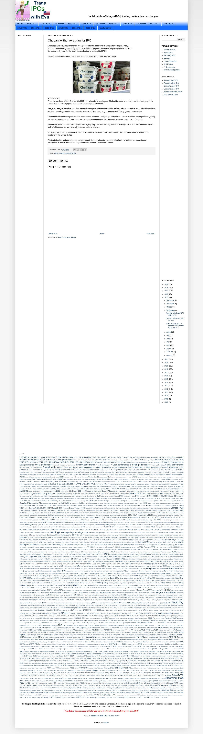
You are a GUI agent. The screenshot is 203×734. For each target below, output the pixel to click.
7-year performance (119, 467)
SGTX (140, 649)
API (124, 481)
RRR (177, 642)
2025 (167, 288)
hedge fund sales (148, 559)
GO (97, 554)
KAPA (154, 573)
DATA (66, 522)
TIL (106, 670)
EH (30, 535)
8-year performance (153, 467)
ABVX (92, 470)
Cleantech (148, 510)
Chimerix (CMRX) (126, 508)
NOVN (77, 610)
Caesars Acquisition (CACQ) (116, 501)
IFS (167, 564)
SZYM (60, 665)
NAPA (165, 603)
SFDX (73, 649)
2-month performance (29, 460)
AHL (76, 474)
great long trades (30, 557)
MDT (76, 592)
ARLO (68, 486)
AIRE (120, 474)
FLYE (116, 545)
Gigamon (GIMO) (135, 552)
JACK (95, 571)
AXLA (123, 489)
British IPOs (74, 498)
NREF (107, 610)
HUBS (80, 564)
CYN (167, 520)
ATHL (174, 486)
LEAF (106, 580)
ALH (65, 477)
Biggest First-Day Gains (79, 493)
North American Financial (175, 607)
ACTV (142, 470)
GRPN (114, 557)
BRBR (31, 498)
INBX (103, 566)
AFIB (160, 472)
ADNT (53, 472)
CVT (124, 520)
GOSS (146, 554)
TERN (159, 668)
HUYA (98, 564)
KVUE (93, 578)
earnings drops (68, 532)
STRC (135, 661)
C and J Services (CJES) (81, 501)
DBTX (115, 522)
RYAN (140, 644)
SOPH (144, 656)
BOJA (158, 496)
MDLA (68, 592)
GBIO (147, 549)
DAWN (105, 522)
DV (155, 529)
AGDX (178, 472)
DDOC (143, 522)
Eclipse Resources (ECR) (128, 532)
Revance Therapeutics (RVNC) (110, 639)
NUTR (168, 610)
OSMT (88, 618)
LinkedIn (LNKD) (101, 583)
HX (107, 564)
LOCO (30, 585)
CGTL (162, 505)
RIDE (64, 642)
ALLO (105, 477)
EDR (159, 532)
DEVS (127, 524)
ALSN (139, 477)
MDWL (86, 592)
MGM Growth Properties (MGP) (65, 595)
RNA (112, 642)
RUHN (84, 644)
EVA (27, 540)
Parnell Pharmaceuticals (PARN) (43, 620)
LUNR (32, 588)
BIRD (157, 493)
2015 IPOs (22, 28)
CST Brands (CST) (166, 517)
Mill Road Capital (96, 597)
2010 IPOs (90, 28)
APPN (71, 484)
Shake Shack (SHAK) (150, 649)
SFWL (88, 649)
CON (35, 515)
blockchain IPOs (91, 496)
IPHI (132, 568)
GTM (169, 556)
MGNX (77, 595)
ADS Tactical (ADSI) (71, 472)
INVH (99, 568)
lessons (148, 580)
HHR (34, 561)
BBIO (34, 491)
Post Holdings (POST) (66, 627)
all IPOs (77, 477)
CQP (37, 517)
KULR (85, 578)
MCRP (52, 592)
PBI (123, 620)
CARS (81, 503)
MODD (77, 600)
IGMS (171, 564)
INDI (136, 566)
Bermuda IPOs (131, 491)
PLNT (153, 625)
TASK (177, 665)
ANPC (65, 481)
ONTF (148, 616)
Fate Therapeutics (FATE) (30, 542)
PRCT (126, 627)
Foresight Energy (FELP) (171, 545)
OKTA (26, 616)
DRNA (65, 529)
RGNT (21, 642)
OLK (43, 616)
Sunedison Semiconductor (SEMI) (52, 663)
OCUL (126, 613)
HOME (99, 561)
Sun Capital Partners (35, 663)
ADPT (58, 472)
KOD (172, 576)
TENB (152, 668)
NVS (31, 613)
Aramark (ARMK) (115, 484)
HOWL (34, 564)
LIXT (149, 583)
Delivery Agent (36, 524)
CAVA (141, 503)
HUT (94, 564)
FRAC (104, 547)
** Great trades (169, 67)
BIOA (107, 493)
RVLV (110, 644)
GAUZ (143, 549)
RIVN (79, 642)
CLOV (22, 513)
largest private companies (163, 578)
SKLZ (174, 651)
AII (107, 474)
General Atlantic (29, 552)
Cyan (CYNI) (139, 520)
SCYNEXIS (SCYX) (124, 646)
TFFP (44, 670)
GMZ (85, 554)
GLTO (58, 554)
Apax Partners (106, 481)
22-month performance (154, 462)
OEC (134, 613)
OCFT (101, 613)
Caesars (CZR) (103, 501)
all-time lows (84, 477)
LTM (144, 585)
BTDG (144, 498)
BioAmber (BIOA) (114, 493)
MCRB (47, 592)
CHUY (53, 510)
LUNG (28, 588)
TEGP (126, 668)
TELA (131, 668)
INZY (107, 568)
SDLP (148, 646)
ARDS (26, 486)
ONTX (152, 616)
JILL (34, 573)
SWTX (173, 663)
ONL (135, 616)
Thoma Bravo (71, 670)
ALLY (109, 477)
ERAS (116, 537)
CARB (67, 503)
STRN (148, 661)
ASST (152, 486)
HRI (45, 564)
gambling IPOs (124, 549)
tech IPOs (119, 668)
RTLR (37, 644)
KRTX (52, 578)
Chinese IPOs (177, 508)
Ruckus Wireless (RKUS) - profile (72, 644)
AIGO (98, 474)
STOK (127, 661)
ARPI (82, 486)
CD (25, 505)
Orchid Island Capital (51, 618)
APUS (88, 484)
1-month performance (29, 457)
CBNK (153, 503)
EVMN (77, 540)
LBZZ (59, 580)
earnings (167, 58)
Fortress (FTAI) (24, 547)
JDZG (149, 571)
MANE (118, 588)
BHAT (21, 493)
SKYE (30, 654)
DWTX (158, 529)
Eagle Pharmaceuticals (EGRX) (39, 532)
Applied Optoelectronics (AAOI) (58, 484)
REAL (40, 637)
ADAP (177, 470)
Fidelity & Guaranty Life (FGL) (118, 542)
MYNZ (111, 603)
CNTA (104, 513)
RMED (108, 642)
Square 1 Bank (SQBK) (27, 661)
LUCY (171, 585)
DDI (136, 522)
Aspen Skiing (126, 486)
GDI (165, 549)
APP (167, 481)
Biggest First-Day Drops (65, 493)
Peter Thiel (81, 623)
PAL (155, 618)
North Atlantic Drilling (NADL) (28, 610)
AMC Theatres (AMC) (39, 479)
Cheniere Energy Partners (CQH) (73, 508)
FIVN (66, 545)
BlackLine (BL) (38, 496)
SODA (72, 656)
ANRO (70, 481)
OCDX (97, 613)
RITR (75, 642)
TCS (57, 668)
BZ (64, 501)
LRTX (126, 585)
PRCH (121, 627)
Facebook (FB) (169, 540)
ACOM (130, 470)
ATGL (166, 486)
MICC (109, 595)
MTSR (79, 603)
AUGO (34, 489)
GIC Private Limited (123, 552)
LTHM (140, 585)
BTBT (140, 498)
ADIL (39, 472)
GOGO (106, 554)
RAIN (67, 634)
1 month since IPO (171, 80)
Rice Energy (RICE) (46, 642)
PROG (34, 630)
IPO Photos (168, 64)
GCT (157, 549)
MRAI (168, 600)
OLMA (50, 616)
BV (25, 501)
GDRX (169, 549)
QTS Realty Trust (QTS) (131, 632)
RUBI (44, 644)
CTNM (26, 520)
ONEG (121, 616)
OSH (83, 618)
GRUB (129, 557)
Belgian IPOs (106, 491)
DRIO (44, 529)
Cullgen (47, 520)
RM (101, 642)
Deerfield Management (170, 522)
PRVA (67, 630)
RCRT (163, 634)
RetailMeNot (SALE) (84, 639)
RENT (176, 637)
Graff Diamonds (163, 554)
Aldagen (31, 477)
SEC (170, 646)
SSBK (60, 661)
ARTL (95, 486)
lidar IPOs (63, 583)
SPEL (74, 658)
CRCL (49, 517)
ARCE (156, 484)
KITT (89, 576)
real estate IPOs (47, 637)
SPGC (82, 658)
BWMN (35, 501)
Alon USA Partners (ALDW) (124, 477)
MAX (161, 590)
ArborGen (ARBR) (130, 484)
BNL (133, 496)
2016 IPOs (168, 23)
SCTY (110, 646)
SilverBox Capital (139, 651)
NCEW (58, 605)
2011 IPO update (129, 460)
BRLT (99, 498)
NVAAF (173, 610)
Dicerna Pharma (171, 524)
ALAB (156, 474)
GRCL (181, 554)
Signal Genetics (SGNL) (72, 651)
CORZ (120, 515)
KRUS (56, 578)
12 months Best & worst (173, 92)
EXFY (136, 540)
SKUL (178, 651)
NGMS (53, 607)
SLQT (59, 654)
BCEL (58, 491)
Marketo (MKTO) (46, 590)
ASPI (136, 486)
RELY (157, 637)
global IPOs (179, 552)
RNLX (128, 642)
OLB (29, 616)
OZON (150, 618)
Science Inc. (85, 646)
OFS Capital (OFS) (147, 613)
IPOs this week (169, 50)
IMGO (62, 566)
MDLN (73, 592)
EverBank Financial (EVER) (54, 540)
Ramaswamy (96, 634)
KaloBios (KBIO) (136, 573)
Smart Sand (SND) (98, 654)
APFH (116, 481)
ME (94, 592)
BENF (125, 491)
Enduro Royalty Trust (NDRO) (163, 535)
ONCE (94, 616)
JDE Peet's (144, 571)
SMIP (128, 654)
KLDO (109, 576)
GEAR (21, 552)
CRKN (76, 517)
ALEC (57, 477)
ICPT (138, 564)
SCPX (102, 646)
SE (155, 646)
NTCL (133, 610)
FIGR (132, 542)
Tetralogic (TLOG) (32, 670)
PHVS (34, 625)
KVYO (97, 578)
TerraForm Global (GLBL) (173, 668)
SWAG (125, 663)
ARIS (50, 486)
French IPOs (135, 547)
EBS (115, 532)
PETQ (87, 623)
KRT (48, 578)
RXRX (129, 644)
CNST (100, 513)
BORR (167, 496)
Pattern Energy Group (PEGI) (98, 620)
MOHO (100, 600)
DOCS (135, 527)
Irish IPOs (45, 571)
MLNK (163, 597)
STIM (100, 661)
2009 (167, 399)
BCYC (71, 491)
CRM (80, 517)
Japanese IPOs (121, 571)
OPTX (38, 618)
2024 (167, 291)
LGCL (181, 580)
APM (138, 481)
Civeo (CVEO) (77, 510)
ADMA (44, 472)
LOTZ (81, 585)
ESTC (146, 537)
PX (32, 632)
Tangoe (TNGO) (135, 665)
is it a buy (53, 571)
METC (37, 595)
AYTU (140, 489)
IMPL (70, 566)
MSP (44, 603)
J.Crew (88, 571)
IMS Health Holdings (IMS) (89, 566)
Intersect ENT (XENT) (81, 568)
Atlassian (22, 489)
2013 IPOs (49, 28)
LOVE (86, 585)
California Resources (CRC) (149, 501)
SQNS (177, 658)
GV (36, 559)
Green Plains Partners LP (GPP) (64, 556)
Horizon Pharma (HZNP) (175, 561)
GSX (152, 556)
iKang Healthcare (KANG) (38, 566)
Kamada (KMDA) (146, 573)
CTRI (34, 520)
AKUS (152, 474)
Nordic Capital (163, 607)
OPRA (26, 618)
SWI (148, 663)
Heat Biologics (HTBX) (132, 559)
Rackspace (62, 634)
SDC (131, 646)
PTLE (139, 630)
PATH (87, 620)
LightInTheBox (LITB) (76, 583)
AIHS (104, 474)
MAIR (98, 588)
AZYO (155, 489)
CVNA (102, 520)
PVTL (176, 630)
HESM (177, 559)
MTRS (71, 603)
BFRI (173, 491)
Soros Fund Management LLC (156, 656)
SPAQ (48, 658)
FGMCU (72, 542)
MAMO (102, 588)
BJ (171, 493)
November (170, 304)
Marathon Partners (147, 588)
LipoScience (116, 583)
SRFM (47, 661)
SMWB (149, 654)
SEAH (158, 646)
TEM (148, 668)
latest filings (179, 578)
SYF (35, 665)
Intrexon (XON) (93, 568)
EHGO (33, 535)
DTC (89, 529)
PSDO (89, 630)
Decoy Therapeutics (157, 522)
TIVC (113, 670)
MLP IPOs (169, 597)
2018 (167, 369)
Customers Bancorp (75, 520)
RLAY (91, 642)
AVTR (119, 489)
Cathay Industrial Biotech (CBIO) (129, 503)
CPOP (21, 517)
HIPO (72, 561)
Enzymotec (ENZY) (86, 537)
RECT (83, 637)
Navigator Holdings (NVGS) (38, 605)
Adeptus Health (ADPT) (27, 472)
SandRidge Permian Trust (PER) (36, 646)
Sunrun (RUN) (81, 663)
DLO (87, 527)
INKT (154, 566)
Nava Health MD (25, 605)
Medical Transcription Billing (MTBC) (127, 592)
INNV (172, 566)
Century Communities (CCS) (73, 505)
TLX (139, 670)
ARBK (122, 484)
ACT (134, 470)
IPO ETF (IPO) (141, 568)
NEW (135, 605)
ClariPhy (88, 510)
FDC (52, 542)
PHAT (164, 623)
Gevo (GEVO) (93, 552)
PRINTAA (161, 628)
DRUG (70, 529)
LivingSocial (140, 583)
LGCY (21, 583)
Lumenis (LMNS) (178, 585)
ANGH (35, 481)
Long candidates (170, 61)
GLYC (66, 554)
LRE (123, 585)
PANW (175, 618)
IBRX (127, 564)
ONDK (116, 616)
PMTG (22, 627)
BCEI (54, 491)
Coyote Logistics (174, 515)
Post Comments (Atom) (67, 237)
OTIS (102, 618)
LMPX (168, 583)
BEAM (91, 491)
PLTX (173, 625)
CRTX (100, 517)
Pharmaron (154, 623)
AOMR (99, 481)
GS (133, 556)
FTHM (70, 549)
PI (37, 625)
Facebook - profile (157, 540)
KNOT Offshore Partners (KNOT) (161, 576)
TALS (99, 665)
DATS (88, 522)
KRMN (33, 578)
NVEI (21, 613)
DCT (130, 522)
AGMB (43, 474)
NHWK (63, 607)
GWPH (43, 559)
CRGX (72, 517)
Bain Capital (166, 489)
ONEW (130, 616)
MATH (134, 590)
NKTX (115, 607)
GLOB (174, 552)
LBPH (47, 580)
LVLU (52, 588)
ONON (143, 616)
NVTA (39, 613)
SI (56, 651)
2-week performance (47, 460)
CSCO (144, 517)
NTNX (145, 610)
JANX (114, 571)
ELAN (49, 535)
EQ (105, 537)
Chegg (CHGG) (56, 508)
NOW (80, 610)
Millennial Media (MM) (109, 597)
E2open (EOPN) (24, 532)
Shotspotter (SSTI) (49, 651)
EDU (167, 532)
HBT (71, 559)
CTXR (38, 520)
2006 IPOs (77, 460)
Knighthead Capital (144, 576)
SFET (77, 649)
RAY (126, 634)
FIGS (136, 542)
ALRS (135, 477)
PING (43, 625)
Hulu (91, 564)
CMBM (58, 513)
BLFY (74, 496)
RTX (40, 644)
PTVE (152, 630)
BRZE (124, 498)
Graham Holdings (173, 554)
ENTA (47, 537)
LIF (68, 583)
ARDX (34, 486)
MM (179, 597)
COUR (155, 515)
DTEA (93, 529)
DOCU (139, 527)
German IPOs (79, 552)
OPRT (31, 618)
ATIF (182, 486)
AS (110, 486)
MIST (129, 597)
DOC (126, 527)
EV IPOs (23, 540)
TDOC (72, 668)
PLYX (177, 625)
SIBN (59, 651)
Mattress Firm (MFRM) (144, 590)
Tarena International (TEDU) (166, 665)
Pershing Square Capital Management (66, 623)
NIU (90, 607)
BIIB (97, 493)
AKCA (143, 474)
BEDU (95, 491)
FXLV (103, 549)
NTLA (140, 610)
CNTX (117, 513)
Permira (52, 623)
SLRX (63, 654)
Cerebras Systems (87, 505)
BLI (77, 496)
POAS (34, 627)
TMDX (151, 670)
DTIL (97, 529)
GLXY (62, 554)
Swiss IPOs (162, 663)
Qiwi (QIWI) (95, 632)
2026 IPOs (32, 23)
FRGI (160, 547)
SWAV (130, 663)
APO (141, 481)
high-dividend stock (45, 561)
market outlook (35, 590)
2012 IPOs (63, 28)
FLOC (92, 545)
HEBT (141, 559)
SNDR (21, 656)
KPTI (24, 578)
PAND (162, 618)
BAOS (181, 489)
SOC (55, 656)
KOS (21, 578)
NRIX (111, 610)
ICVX (142, 564)
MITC (133, 597)
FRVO (21, 549)
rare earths (116, 634)
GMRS (75, 554)
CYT (176, 520)
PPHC (110, 627)
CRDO (63, 517)
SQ (169, 658)
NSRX (125, 610)
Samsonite (23, 646)
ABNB (56, 470)
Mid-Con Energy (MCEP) (134, 595)
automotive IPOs (66, 489)
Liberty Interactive (53, 583)
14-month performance (158, 457)
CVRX (121, 520)
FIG (129, 542)
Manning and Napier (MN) (128, 588)
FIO (172, 542)
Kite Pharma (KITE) (80, 576)
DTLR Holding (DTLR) (105, 529)
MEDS (141, 592)
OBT (93, 613)
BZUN (71, 501)
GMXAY (80, 554)
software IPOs (83, 656)
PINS (60, 625)
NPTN (89, 610)
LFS (170, 580)
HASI (63, 559)
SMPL (137, 654)
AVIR (107, 489)
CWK (129, 520)
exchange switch (116, 540)
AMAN (173, 477)
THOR (78, 670)
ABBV (35, 470)
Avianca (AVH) (100, 489)
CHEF (49, 508)
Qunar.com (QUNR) (43, 634)
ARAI (107, 484)
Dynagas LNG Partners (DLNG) (173, 529)
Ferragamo (58, 542)
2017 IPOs (154, 23)
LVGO (48, 588)
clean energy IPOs (127, 510)
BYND (54, 501)
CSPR (157, 517)
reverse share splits (137, 639)
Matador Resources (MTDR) (109, 590)
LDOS (89, 580)
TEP (155, 668)
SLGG (55, 654)
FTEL (66, 549)
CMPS (67, 513)
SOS (167, 656)
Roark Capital (135, 642)
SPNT (102, 658)
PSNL (97, 630)
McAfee (181, 590)
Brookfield (104, 498)
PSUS (118, 630)
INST (65, 568)
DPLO (22, 529)
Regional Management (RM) (127, 637)
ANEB (26, 481)
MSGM (40, 603)
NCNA (69, 605)
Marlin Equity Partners (70, 590)
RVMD (115, 644)
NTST (149, 610)
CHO (56, 153)
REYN (171, 639)
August (169, 332)
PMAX (181, 625)
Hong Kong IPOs (151, 561)
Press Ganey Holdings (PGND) (147, 627)
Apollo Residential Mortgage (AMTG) (155, 481)
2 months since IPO (171, 83)
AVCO (81, 489)
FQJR (100, 547)
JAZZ (132, 571)
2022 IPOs (86, 23)
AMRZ (146, 479)
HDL (107, 559)
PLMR (149, 625)
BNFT (130, 496)
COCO (145, 513)
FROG (172, 547)
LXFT (73, 588)
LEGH (110, 580)
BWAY (31, 501)
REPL (36, 639)
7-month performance (103, 467)
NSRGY (120, 610)
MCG (38, 592)
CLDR (119, 510)
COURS (160, 515)
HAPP (55, 559)
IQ (23, 571)
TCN (45, 668)
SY (20, 665)
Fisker (47, 545)
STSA (157, 661)
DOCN (130, 527)
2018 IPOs (141, 23)
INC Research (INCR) (118, 566)
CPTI (33, 517)
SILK (97, 651)
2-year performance (65, 460)
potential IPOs (96, 627)
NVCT (181, 610)
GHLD (113, 552)
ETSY (168, 537)
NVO (27, 613)
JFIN (156, 571)
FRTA (181, 547)
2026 (167, 284)
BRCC (40, 498)
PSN (93, 630)
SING (146, 651)
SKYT (34, 654)
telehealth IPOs (137, 668)
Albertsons (174, 474)
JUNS (110, 573)
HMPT (86, 561)
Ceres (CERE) (98, 505)
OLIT (40, 616)
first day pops (31, 545)
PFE (117, 623)
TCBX (37, 668)
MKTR (159, 597)
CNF (84, 513)
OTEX (96, 618)
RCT (181, 634)
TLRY (128, 670)
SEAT (167, 646)
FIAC (87, 542)
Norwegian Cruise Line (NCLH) (48, 610)
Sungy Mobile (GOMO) (69, 663)
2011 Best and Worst (117, 460)
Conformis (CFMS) (60, 515)
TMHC (159, 670)
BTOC (148, 498)
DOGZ (143, 527)
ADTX (83, 472)
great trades (42, 556)
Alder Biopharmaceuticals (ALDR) (44, 477)
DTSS (115, 529)
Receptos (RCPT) (72, 637)
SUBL (169, 661)
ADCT (181, 470)
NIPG (87, 607)
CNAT (76, 513)
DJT (79, 527)
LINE (86, 583)
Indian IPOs (141, 566)
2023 (167, 294)
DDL (139, 522)
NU (152, 610)
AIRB (116, 474)
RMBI (104, 642)
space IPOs (31, 658)
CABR (95, 501)
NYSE (64, 612)
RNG (120, 642)
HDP (110, 559)
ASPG (132, 486)
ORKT (68, 618)
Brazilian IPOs (24, 498)
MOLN (105, 600)
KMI (128, 576)
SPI (85, 658)
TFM (51, 670)
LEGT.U (119, 580)
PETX (110, 623)
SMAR (68, 654)
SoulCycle (172, 656)
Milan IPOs (87, 597)
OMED (70, 616)
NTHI (136, 610)
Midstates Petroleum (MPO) (72, 597)
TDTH (76, 668)
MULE (94, 603)
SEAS (163, 646)
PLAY (122, 625)
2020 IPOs (114, 23)
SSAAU (56, 661)
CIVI (83, 510)
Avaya (77, 489)
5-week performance (158, 465)
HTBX (68, 564)
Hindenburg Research (63, 561)
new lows (140, 605)
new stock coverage (174, 605)
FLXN (109, 545)
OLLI (46, 616)
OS (75, 618)
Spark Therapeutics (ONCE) (59, 658)
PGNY (138, 623)
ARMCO (73, 486)
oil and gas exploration (164, 613)
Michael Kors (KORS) (119, 595)
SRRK (52, 661)
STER (92, 661)
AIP (113, 474)
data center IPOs (73, 522)
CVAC (83, 520)
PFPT (134, 623)
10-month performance (82, 457)
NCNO (73, 605)
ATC (162, 486)
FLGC (74, 545)
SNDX (26, 656)
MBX (176, 590)
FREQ (141, 547)
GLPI (50, 554)
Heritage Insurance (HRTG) (166, 559)
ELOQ (94, 535)
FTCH (49, 549)
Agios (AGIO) (37, 474)
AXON (127, 489)
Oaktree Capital (75, 613)
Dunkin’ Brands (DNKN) (125, 529)
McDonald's (28, 592)
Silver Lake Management (106, 651)
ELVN (98, 535)
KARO (158, 573)
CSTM (178, 517)
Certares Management (114, 505)
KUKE (81, 578)
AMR (138, 479)
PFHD (130, 623)
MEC (97, 592)
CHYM (63, 510)
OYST (146, 618)
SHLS (181, 649)
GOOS (142, 554)
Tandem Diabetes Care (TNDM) (120, 665)
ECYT (148, 532)
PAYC (116, 620)
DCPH (127, 522)
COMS (32, 515)
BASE (22, 491)
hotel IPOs (23, 564)
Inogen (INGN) (179, 566)
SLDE (51, 654)
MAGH (94, 588)
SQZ (35, 661)
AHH (70, 474)
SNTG (44, 656)
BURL (181, 498)
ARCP (21, 486)
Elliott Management (86, 535)
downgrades (159, 527)
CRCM (54, 517)
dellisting (58, 524)
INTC (73, 568)
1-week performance (47, 457)
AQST (97, 484)
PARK (31, 620)
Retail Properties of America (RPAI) (66, 639)
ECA (118, 532)
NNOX (139, 607)
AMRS (142, 479)
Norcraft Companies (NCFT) (150, 607)
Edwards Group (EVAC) (176, 532)
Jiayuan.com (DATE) (26, 573)
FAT (21, 542)
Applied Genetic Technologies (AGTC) (35, 484)
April (168, 345)
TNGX (164, 670)
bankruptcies (175, 489)
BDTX (84, 491)
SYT (56, 665)
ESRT (142, 537)
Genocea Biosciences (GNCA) (61, 552)
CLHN (173, 510)
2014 (167, 382)
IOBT (110, 568)
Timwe (110, 670)
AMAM (169, 477)
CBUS (181, 503)
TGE (55, 670)
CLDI (110, 510)
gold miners (112, 554)
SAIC (178, 644)
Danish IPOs (45, 522)
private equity (178, 627)
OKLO (21, 616)
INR (25, 568)
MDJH (64, 592)
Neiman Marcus (85, 605)
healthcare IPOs (119, 559)
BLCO (66, 496)
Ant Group (75, 481)
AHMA (84, 474)
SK (167, 651)
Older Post (150, 234)
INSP (61, 568)
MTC (50, 603)
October (169, 307)
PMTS (26, 627)
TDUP (81, 668)
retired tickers (96, 639)
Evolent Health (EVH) (92, 540)
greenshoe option (80, 556)
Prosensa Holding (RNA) (48, 630)
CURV (66, 520)
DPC (182, 527)
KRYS (61, 578)
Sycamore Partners (28, 665)
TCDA (41, 668)
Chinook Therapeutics (26, 510)
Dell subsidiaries (51, 524)
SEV (66, 649)
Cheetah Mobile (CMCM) (37, 508)
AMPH (111, 479)
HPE (37, 564)
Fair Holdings (179, 540)
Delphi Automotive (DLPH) (70, 524)
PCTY (143, 620)
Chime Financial (116, 508)
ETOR (163, 537)
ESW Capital (153, 537)
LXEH (65, 588)
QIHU (86, 632)
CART (85, 503)
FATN (40, 542)
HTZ (76, 564)
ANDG (176, 479)
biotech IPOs (135, 493)
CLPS (41, 513)
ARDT (30, 486)
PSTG (106, 630)
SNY (47, 656)
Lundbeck (23, 588)
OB (81, 613)
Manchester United (110, 588)
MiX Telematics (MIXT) (150, 597)
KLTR (117, 576)
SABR (167, 644)
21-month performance (140, 462)
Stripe (144, 661)
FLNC (88, 545)
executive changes (128, 540)
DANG (39, 522)
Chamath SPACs (170, 505)
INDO (147, 566)
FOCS (141, 545)
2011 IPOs (77, 28)
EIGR (37, 535)
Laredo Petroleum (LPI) (147, 578)
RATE (123, 634)
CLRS (45, 513)
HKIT (78, 561)
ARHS (47, 486)
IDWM (160, 564)
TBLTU (22, 668)
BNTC (145, 496)
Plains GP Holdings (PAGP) (97, 625)
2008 (167, 402)
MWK (107, 603)
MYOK (116, 603)
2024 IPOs (59, 23)
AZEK (144, 489)
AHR (87, 474)
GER (72, 552)
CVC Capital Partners (92, 520)
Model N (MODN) (85, 600)
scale (79, 646)
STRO (153, 661)
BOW (171, 496)
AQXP (101, 484)
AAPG (30, 470)
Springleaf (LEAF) (132, 658)
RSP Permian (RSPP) (27, 644)
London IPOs (41, 585)
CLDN (114, 510)
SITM (164, 651)
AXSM (132, 489)
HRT (52, 564)
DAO (57, 522)
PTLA (135, 630)
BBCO (30, 491)
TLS (132, 670)
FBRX (49, 542)
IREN (40, 571)
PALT (158, 618)
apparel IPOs (174, 481)
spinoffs (89, 658)
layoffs (37, 580)
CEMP (54, 505)
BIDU (28, 493)
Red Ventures (102, 637)
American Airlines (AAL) (70, 479)
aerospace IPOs (143, 472)
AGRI (47, 474)
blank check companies (52, 496)
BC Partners (44, 491)
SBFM (60, 646)
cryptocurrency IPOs (124, 517)
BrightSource (66, 498)
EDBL (152, 532)
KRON (38, 578)
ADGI (36, 472)
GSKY (145, 556)
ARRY (91, 486)
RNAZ (116, 642)
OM (62, 616)
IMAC (58, 566)
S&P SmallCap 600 (158, 644)
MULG (99, 603)
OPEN (156, 616)
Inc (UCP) (108, 566)
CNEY (80, 513)
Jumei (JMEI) (94, 573)
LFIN (167, 580)
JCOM (136, 571)
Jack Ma (99, 571)
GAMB (117, 549)
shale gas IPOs (163, 649)
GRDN (22, 556)
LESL (143, 580)
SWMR (168, 663)
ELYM (102, 535)
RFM (175, 639)
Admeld (48, 472)
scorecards (92, 646)
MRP (21, 603)
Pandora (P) (169, 618)
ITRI (78, 571)
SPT (166, 658)
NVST (35, 613)
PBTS (135, 620)
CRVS (105, 517)
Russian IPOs (104, 644)
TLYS (142, 670)
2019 (167, 366)
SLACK (42, 654)
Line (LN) (91, 583)
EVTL (104, 540)
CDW (49, 505)
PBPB (131, 620)
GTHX (161, 556)
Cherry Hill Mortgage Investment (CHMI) (98, 508)
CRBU (45, 517)
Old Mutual (35, 616)
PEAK (162, 620)
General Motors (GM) (40, 552)
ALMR (113, 477)
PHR (30, 625)
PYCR (44, 632)
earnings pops (81, 532)
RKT (87, 642)
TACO (64, 665)
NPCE (85, 610)
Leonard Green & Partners (133, 580)
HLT (81, 561)
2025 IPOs (45, 23)
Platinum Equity (115, 625)
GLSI (54, 554)
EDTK (163, 532)
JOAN (67, 573)
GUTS (33, 559)
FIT (50, 545)
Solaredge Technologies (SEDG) (111, 656)
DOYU (178, 527)
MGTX (87, 595)
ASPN (140, 486)
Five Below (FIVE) (58, 545)
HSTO (64, 564)
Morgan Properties (141, 600)
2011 (167, 392)
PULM (161, 630)
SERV (41, 649)
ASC (117, 486)
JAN (111, 571)
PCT (139, 620)
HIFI (37, 561)
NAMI (141, 603)
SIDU (63, 651)
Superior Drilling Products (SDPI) (96, 663)
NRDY (103, 610)
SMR (140, 654)
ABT (64, 470)
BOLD (163, 496)
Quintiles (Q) (32, 634)
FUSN (83, 549)
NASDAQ (177, 602)
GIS (146, 552)
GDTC (177, 549)
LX (62, 588)
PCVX (147, 620)
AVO (114, 489)
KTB (77, 578)
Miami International (98, 595)
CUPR (52, 520)
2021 (167, 359)
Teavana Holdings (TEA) (106, 668)
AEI (96, 472)
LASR (173, 578)
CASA (89, 503)
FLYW (120, 545)
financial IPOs (143, 542)
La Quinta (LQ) (113, 578)
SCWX (115, 646)
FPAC (84, 547)
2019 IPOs (127, 23)
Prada (114, 627)
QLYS (110, 632)
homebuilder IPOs (121, 561)
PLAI (86, 625)
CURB (57, 520)
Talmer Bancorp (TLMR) (89, 665)
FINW (168, 542)
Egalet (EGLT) (24, 535)
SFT (84, 649)
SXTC (178, 663)
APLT (134, 481)
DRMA (56, 529)
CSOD (153, 517)
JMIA (57, 573)
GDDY (162, 549)
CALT (178, 501)
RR (171, 642)
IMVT (99, 566)
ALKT (72, 477)
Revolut (150, 639)
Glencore (163, 552)
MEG (145, 592)
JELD (153, 571)
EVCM (35, 540)
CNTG (113, 513)
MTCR (55, 603)
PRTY (63, 630)
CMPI (63, 513)
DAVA (92, 522)
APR (75, 484)
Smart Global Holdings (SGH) (81, 654)
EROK (133, 537)
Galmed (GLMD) (110, 549)
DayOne (110, 522)
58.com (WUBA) (36, 467)
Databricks (82, 522)
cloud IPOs (179, 510)
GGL (106, 552)
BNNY (137, 496)
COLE (153, 513)
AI (90, 474)
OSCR (79, 618)
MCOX (43, 592)
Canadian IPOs (25, 503)
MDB (59, 592)
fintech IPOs (162, 542)
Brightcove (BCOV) (56, 498)
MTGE (63, 603)
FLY (113, 545)
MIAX (105, 595)
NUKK (164, 610)
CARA (62, 503)
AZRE (151, 489)
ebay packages (100, 532)
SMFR (125, 654)
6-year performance (86, 467)
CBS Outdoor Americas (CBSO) (169, 503)
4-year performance (120, 465)
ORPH (72, 618)
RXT (136, 644)
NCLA (65, 605)
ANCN (172, 479)
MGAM (53, 595)
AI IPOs (93, 474)
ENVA (51, 537)
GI (116, 552)
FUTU (87, 549)
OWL (121, 618)
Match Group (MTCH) (125, 590)
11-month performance (114, 457)
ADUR (87, 472)
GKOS (150, 552)
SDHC (140, 646)
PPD (102, 627)
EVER (43, 540)
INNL (168, 566)
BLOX (99, 496)
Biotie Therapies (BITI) (149, 493)
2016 (167, 376)
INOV (21, 568)
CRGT (67, 517)
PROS (39, 630)
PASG (78, 620)
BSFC (128, 498)
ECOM (139, 532)
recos (79, 637)
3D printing (71, 465)
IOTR (125, 568)
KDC (25, 576)
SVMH (116, 663)
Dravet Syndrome (34, 529)
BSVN (132, 498)
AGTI (67, 474)
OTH (99, 618)
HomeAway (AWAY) (108, 561)
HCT (86, 559)
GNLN (94, 554)
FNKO (136, 545)
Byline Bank (47, 501)
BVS (27, 501)
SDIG (144, 646)
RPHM (155, 642)
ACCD (102, 470)
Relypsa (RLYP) (164, 637)
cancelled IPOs (37, 503)
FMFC (124, 545)
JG (167, 571)
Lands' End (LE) (134, 578)
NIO (83, 607)
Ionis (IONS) (116, 568)
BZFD (67, 501)
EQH (112, 537)
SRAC (39, 661)
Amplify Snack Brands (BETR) (123, 479)
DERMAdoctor (121, 524)
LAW (33, 580)
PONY (39, 627)
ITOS (75, 571)
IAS (120, 564)
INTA (69, 568)
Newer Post (52, 234)
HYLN (114, 564)
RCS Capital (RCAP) (172, 634)
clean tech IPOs (139, 510)
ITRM (81, 571)
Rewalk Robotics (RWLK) (160, 639)
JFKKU (161, 571)
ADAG (158, 470)
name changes (132, 603)
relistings (152, 637)
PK (84, 625)
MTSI (75, 603)
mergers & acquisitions (166, 592)
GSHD (141, 556)
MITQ (141, 597)
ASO (120, 486)
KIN (39, 576)
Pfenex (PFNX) (123, 623)
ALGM (61, 477)
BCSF (62, 491)
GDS (173, 549)
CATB (101, 503)
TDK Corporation (64, 668)
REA (36, 637)
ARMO (78, 486)
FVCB (91, 549)
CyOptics (172, 520)
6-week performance (71, 467)
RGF (182, 639)
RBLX (154, 634)
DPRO (26, 529)
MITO (137, 597)
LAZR (41, 580)
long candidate (72, 585)
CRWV (114, 517)
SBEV (56, 646)
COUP (135, 515)
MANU (139, 588)
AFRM (165, 472)
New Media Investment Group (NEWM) (155, 605)
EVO (80, 540)
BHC (25, 493)
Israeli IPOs (61, 571)
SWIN (156, 663)
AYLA (136, 489)
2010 (167, 396)
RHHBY (28, 642)
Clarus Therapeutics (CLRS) (99, 510)
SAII (182, 644)
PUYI (168, 630)
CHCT (26, 508)
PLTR (170, 625)
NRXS (115, 610)
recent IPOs (62, 637)
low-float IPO (92, 585)
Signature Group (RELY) (87, 651)
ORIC (64, 618)
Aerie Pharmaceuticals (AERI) (107, 472)
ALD (27, 477)
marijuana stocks (174, 588)
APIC (126, 481)
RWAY (120, 644)
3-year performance (44, 465)
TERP (163, 668)
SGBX (121, 649)
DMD (97, 527)
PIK (39, 625)
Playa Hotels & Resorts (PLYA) (134, 625)
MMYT (26, 600)
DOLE (148, 527)
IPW (21, 571)
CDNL (37, 505)
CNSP (96, 513)
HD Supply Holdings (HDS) (97, 559)
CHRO (49, 510)
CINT (71, 510)
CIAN (67, 510)
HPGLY (41, 564)
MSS (47, 603)
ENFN (31, 537)
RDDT (22, 637)
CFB (138, 505)
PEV (113, 623)
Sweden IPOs (141, 663)
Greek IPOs (50, 556)
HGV (30, 561)
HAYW (67, 559)
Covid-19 (165, 515)
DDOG (148, 522)
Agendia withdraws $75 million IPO (175, 314)
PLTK (165, 625)
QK (101, 632)
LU (151, 585)
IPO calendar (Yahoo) (172, 70)
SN (161, 654)
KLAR (102, 576)
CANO (58, 503)
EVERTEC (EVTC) (68, 540)
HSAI (56, 564)
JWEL (118, 573)
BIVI (168, 493)
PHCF (173, 623)
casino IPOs (95, 503)
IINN (29, 566)
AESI (149, 472)
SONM (126, 656)
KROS (42, 578)
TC (30, 668)
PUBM (156, 630)
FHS (80, 542)
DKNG (83, 527)
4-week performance (103, 465)
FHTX (84, 542)
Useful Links (105, 28)
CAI (140, 501)
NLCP (120, 607)
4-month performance (85, 465)
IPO (135, 568)
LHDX (44, 583)
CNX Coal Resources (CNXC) (133, 513)
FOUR (63, 547)
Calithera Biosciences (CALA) (167, 501)
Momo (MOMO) (112, 600)
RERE (41, 639)
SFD (69, 649)
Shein (173, 649)
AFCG (154, 472)
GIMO (142, 552)
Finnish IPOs (153, 542)
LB (44, 580)
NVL (24, 613)
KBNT (179, 573)
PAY (112, 620)
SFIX (81, 649)
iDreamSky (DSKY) (150, 564)
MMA (181, 597)
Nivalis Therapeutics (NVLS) (100, 607)
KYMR (101, 578)
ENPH (39, 537)
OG (154, 613)
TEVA (40, 670)
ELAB (45, 535)
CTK (182, 517)
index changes (130, 566)
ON (90, 616)
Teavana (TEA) (92, 668)
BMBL (121, 496)
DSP (82, 529)
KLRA (113, 576)
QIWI (89, 632)
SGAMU (116, 649)
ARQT (86, 486)
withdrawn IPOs (70, 153)
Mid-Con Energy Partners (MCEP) (152, 595)
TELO (144, 668)
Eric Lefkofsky (123, 537)
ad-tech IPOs (152, 470)
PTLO (143, 630)
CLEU (168, 510)
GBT (154, 549)
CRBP (41, 517)
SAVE (52, 646)
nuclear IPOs (158, 610)
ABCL (38, 470)
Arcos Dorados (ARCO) (176, 484)
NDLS (78, 605)
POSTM (76, 627)
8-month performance (136, 467)
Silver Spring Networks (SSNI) (124, 651)
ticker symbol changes (89, 670)
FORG (181, 545)
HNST (90, 561)
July (168, 335)
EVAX (30, 540)
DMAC (94, 527)
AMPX (134, 479)
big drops (34, 494)
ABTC (68, 470)
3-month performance (171, 462)
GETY (86, 552)
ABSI (61, 470)
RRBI (173, 642)
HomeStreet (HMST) (133, 561)
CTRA (30, 520)
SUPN (108, 663)
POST (57, 627)
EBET (107, 532)
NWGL (47, 613)
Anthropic (85, 481)
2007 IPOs (84, 460)
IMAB (54, 566)
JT (88, 573)
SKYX (38, 654)
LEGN (114, 580)
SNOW (35, 656)
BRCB (35, 498)
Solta (122, 656)
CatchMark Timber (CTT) (111, 503)
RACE (56, 634)
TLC (120, 670)
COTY (130, 515)
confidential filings (48, 515)
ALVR (152, 477)
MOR (129, 600)
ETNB (159, 537)
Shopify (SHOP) (29, 651)
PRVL (75, 630)
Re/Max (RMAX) (29, 637)
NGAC (45, 607)
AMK (107, 479)
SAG (170, 644)
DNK (113, 527)
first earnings (41, 545)
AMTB (155, 479)
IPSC (181, 568)
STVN (165, 661)
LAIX (127, 578)
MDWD (81, 592)
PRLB (21, 630)
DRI (41, 529)
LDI (86, 580)
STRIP (140, 661)
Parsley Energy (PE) (60, 620)
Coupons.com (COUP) (145, 515)
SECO (174, 646)
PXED (40, 632)
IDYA (164, 564)
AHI (74, 474)
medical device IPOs (107, 593)
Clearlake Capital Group (159, 510)
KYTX (105, 578)
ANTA (80, 481)
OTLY (107, 618)
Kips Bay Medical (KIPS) (66, 576)
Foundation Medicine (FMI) (52, 547)
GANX (135, 549)
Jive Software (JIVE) (42, 573)
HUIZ (88, 564)
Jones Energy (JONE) (76, 573)
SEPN (36, 649)
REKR (147, 637)
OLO (54, 616)
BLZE (117, 496)
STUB (161, 661)
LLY (159, 583)
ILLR (50, 566)
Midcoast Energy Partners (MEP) (34, 597)
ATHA (170, 486)
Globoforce (23, 554)
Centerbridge (60, 505)
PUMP (165, 630)
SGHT (129, 649)
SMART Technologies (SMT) (113, 654)
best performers (164, 491)
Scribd (106, 646)
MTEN (59, 603)
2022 (167, 297)
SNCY (173, 654)
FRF (157, 547)
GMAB (71, 554)
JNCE (61, 573)
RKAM (83, 642)
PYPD (49, 632)
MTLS (67, 603)
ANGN (56, 481)
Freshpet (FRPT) (149, 547)
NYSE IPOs (168, 53)
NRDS (99, 610)
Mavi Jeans (156, 590)
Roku (140, 642)
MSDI (35, 603)
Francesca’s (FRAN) (113, 547)
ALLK (101, 477)
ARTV (99, 486)
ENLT (35, 537)
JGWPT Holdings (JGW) (176, 571)
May (168, 342)
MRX (28, 603)
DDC (133, 522)
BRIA (47, 498)
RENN (171, 637)
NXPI (51, 613)
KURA (89, 578)
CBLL (149, 503)
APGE (120, 481)
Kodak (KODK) (178, 576)
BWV (39, 501)
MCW (56, 592)
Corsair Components (111, 515)
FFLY (68, 542)
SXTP (181, 663)
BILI (100, 493)
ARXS (107, 486)
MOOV (125, 600)
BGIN (177, 491)
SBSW (69, 646)
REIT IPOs (141, 637)
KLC (105, 576)
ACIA (125, 470)
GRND (105, 556)
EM (105, 535)
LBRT (56, 580)
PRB (117, 627)
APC (112, 481)
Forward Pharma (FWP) (36, 547)
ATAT (159, 486)
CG (145, 505)
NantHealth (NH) (148, 603)
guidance (174, 556)
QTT (141, 632)
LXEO (69, 588)
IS (49, 571)
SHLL (177, 649)
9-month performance (170, 467)
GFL (99, 552)
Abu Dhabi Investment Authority (80, 470)
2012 (167, 389)
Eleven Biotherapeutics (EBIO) (65, 535)
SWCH (135, 663)
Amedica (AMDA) (57, 479)
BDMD (75, 491)
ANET (30, 481)
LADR (120, 578)
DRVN (74, 529)
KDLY (32, 576)
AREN (39, 486)
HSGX (60, 564)
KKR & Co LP (95, 576)
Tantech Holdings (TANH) (148, 665)
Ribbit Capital (35, 642)
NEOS (92, 605)
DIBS (163, 524)
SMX (153, 654)
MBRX (173, 590)
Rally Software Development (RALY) (81, 634)
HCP (83, 559)
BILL (103, 493)
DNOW (118, 527)
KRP (45, 578)
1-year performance (64, 457)
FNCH (132, 545)
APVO (93, 484)
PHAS (160, 623)
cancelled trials (46, 503)
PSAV (85, 630)
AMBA (177, 477)
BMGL (126, 496)
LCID (66, 580)
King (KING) (46, 576)
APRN (84, 484)
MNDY (31, 600)
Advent (92, 472)
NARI (170, 603)
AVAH (73, 489)
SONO (131, 656)
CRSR (96, 517)
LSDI (130, 585)
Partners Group (71, 620)
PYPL (53, 632)
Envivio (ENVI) (75, 537)
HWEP (103, 564)
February (170, 352)
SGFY (125, 649)
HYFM (110, 564)
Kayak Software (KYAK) (169, 573)
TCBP (33, 668)
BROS (110, 498)
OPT (34, 618)
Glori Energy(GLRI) (37, 554)
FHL (77, 542)
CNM (87, 513)
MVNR (103, 603)
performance (45, 623)
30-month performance (60, 465)
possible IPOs (50, 627)
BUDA (168, 498)
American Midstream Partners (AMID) (89, 479)
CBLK (145, 503)
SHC (170, 649)
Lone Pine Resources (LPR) (55, 585)
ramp (102, 634)
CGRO (158, 505)
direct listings (60, 527)
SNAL (164, 654)
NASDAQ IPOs (169, 55)
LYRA (84, 588)
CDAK (28, 505)
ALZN (164, 477)
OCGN (109, 613)
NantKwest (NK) (158, 603)
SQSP (181, 658)
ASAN (113, 486)
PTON (147, 630)
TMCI (146, 670)
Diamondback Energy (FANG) (153, 524)
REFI (117, 637)
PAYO (120, 620)
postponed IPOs (85, 628)
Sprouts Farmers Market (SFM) (154, 658)
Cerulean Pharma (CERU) (129, 505)
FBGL (45, 542)
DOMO (153, 527)
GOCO (101, 554)
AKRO (147, 474)
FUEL (74, 549)
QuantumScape (161, 632)
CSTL (174, 517)
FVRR (99, 549)
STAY (83, 661)
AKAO (134, 474)
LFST (174, 580)
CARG (72, 503)
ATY (30, 489)
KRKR (29, 578)
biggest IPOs (91, 493)
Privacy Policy (169, 627)
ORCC (42, 618)
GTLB (165, 556)
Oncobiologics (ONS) (102, 616)
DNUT (122, 527)
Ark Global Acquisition (59, 486)
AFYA (169, 472)
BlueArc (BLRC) (110, 496)
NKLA (111, 607)
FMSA (128, 545)
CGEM (149, 505)
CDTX (45, 505)
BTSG (156, 498)
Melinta (153, 592)
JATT (128, 571)
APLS (130, 481)
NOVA (72, 610)
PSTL (110, 630)
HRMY (49, 564)
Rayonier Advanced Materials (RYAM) (140, 634)
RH (25, 642)
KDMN (36, 576)
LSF (133, 585)
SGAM (111, 649)
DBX (119, 522)
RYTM (149, 644)
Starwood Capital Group (73, 661)
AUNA (43, 489)
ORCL (60, 618)
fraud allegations (126, 547)
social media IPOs (63, 656)
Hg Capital (25, 561)
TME (155, 670)
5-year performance (174, 465)
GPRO (155, 554)
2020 (167, 363)
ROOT (145, 642)
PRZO (79, 630)
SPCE (70, 658)
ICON (135, 564)
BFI (171, 491)
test (182, 668)
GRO (110, 556)
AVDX (90, 489)
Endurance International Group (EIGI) (142, 535)
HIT (75, 561)
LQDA (119, 585)
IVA (85, 571)
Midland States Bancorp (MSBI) (54, 597)
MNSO (44, 600)
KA (125, 573)
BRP (113, 498)
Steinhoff (87, 661)
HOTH (29, 564)
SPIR (94, 658)
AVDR (86, 489)
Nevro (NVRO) (128, 605)
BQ (182, 496)
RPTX (167, 642)
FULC (79, 549)
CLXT (49, 513)
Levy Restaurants (160, 580)
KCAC (21, 576)
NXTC (58, 613)
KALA (128, 573)
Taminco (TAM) (105, 665)
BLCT (70, 496)
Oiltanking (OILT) (178, 613)
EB (90, 532)
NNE (135, 607)
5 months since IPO (171, 89)
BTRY (152, 498)
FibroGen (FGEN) (103, 542)
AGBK (174, 472)
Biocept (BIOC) (124, 493)
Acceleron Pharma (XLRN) (112, 470)
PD (151, 620)
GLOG (29, 554)
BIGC (55, 493)
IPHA (129, 568)
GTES (157, 556)
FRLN (164, 547)
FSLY (40, 549)
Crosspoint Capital (87, 517)
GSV (149, 556)
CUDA (42, 520)
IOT (122, 568)
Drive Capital (50, 529)
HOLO (95, 561)
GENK (49, 552)
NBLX (49, 605)
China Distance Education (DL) (142, 508)
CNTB (109, 513)
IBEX (123, 564)
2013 (167, 386)
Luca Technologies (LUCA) (160, 585)
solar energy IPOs (94, 656)
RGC (178, 639)
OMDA (65, 616)
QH (83, 632)
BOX (175, 496)
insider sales (31, 568)
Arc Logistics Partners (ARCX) (145, 484)
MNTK (49, 600)
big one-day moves (45, 494)
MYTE (121, 603)
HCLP (80, 559)
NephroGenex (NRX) (101, 605)
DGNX (139, 524)
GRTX (124, 556)
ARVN (103, 486)
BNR (141, 496)
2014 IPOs (36, 28)
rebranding (55, 637)
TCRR (49, 668)
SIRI (160, 651)
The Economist (61, 670)
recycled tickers (91, 637)
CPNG (181, 515)
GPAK (151, 554)
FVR (95, 549)
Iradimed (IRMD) (33, 571)
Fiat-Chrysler (94, 542)
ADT (79, 472)
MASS (99, 590)
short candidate (39, 651)
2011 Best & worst (171, 95)
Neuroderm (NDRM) (118, 605)
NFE (40, 607)
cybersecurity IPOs (149, 520)
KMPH (132, 576)
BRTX (117, 498)
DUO (135, 529)
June (168, 339)
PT (125, 630)
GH (109, 552)
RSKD (181, 642)
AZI (148, 489)
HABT (48, 559)
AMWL (163, 479)
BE (88, 491)
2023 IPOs (73, 23)
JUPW (114, 573)
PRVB (71, 630)
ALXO (160, 477)
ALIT (68, 477)
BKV (174, 493)
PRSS (58, 630)
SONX (136, 656)
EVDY (39, 540)
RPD (151, 642)
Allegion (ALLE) (93, 477)
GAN (130, 549)
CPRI (25, 517)
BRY (120, 498)
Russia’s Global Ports (93, 644)
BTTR (160, 498)
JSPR (85, 573)
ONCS (111, 616)
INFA (151, 566)
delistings (28, 525)
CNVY (121, 513)
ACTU (137, 470)
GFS (102, 552)
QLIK (106, 632)
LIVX (146, 583)
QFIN (79, 632)
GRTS (119, 556)
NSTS (129, 610)
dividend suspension (71, 527)
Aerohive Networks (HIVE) (129, 472)
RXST (133, 644)
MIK (82, 597)
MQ (166, 600)
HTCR (73, 564)
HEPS (156, 559)
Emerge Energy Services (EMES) (116, 535)
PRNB (29, 630)
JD (139, 571)
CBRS (158, 503)
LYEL (77, 588)
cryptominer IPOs (136, 517)
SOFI (76, 656)
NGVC (58, 607)
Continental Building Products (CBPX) (78, 515)
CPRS (30, 517)
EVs (101, 540)
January (169, 355)
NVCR (177, 610)
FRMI (168, 547)
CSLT (149, 517)
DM (90, 527)
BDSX (80, 491)
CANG (54, 503)
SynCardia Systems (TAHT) (45, 665)
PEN (169, 620)
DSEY (79, 529)
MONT (121, 600)
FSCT (29, 549)
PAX (109, 620)
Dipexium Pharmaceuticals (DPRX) (44, 527)
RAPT (110, 634)
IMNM (67, 566)
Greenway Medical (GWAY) (94, 556)
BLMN (80, 496)
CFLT (142, 505)
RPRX (163, 642)
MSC (32, 603)
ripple (71, 642)
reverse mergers (125, 639)
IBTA (131, 564)
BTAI (136, 498)
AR (105, 484)
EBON (111, 532)
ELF (78, 535)
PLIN (145, 625)
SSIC (64, 661)
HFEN (181, 559)
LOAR (176, 583)
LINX (110, 583)
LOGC (35, 585)
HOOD (160, 561)
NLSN (124, 607)
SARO (48, 646)
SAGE (175, 644)
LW (59, 588)
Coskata (124, 515)
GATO (139, 549)
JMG (53, 573)
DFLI (134, 524)
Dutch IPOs (150, 529)
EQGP (108, 537)
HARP (60, 559)
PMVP (30, 627)
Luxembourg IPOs (40, 588)
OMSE (86, 616)
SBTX (73, 646)
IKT (48, 566)
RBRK (159, 634)
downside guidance (169, 527)
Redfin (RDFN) (110, 637)
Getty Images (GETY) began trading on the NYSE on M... (175, 326)
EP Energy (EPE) (98, 537)
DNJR (109, 527)
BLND (84, 496)
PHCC (169, 623)
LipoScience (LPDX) (126, 583)
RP (148, 642)
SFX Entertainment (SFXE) (98, 649)
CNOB (92, 513)
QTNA (117, 632)
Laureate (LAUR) (25, 580)
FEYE (64, 542)
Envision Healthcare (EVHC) (62, 537)
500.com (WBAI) (25, 467)
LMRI (172, 583)
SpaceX (38, 658)
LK (156, 583)
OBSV (89, 613)
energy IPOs (24, 537)
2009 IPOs (98, 460)
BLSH (103, 496)
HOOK (166, 561)
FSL (37, 549)
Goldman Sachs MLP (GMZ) (125, 554)
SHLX (22, 651)
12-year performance (143, 457)
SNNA (30, 656)
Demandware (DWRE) (102, 524)
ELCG (53, 535)
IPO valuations (161, 568)
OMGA (78, 616)
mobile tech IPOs (64, 600)
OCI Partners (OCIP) (117, 613)
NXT (54, 613)
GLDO (158, 552)
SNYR (51, 656)
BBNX (38, 491)
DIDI (177, 524)
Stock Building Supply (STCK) (116, 661)
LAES (124, 578)
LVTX (56, 588)
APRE (79, 484)
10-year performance (99, 457)
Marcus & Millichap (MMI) (161, 588)
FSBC (25, 549)
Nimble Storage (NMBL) (73, 607)
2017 (167, 373)
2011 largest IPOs (148, 460)
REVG (146, 639)
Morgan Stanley (152, 600)
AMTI (159, 479)
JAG (104, 571)
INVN (103, 568)
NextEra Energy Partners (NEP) (29, 607)
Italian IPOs (69, 571)
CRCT (59, 517)
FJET (70, 545)
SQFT (173, 658)
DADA (35, 522)
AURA (47, 489)
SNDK (177, 654)
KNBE (136, 576)
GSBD (136, 556)
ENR (43, 537)
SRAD (43, 661)
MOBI (57, 600)
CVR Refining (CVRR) (111, 520)
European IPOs (178, 537)
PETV (106, 623)
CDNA (32, 505)
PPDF (106, 627)
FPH (88, 547)
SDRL (152, 646)
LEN (123, 580)
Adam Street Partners (167, 470)
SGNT (133, 649)
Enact (129, 535)
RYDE (144, 644)
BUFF (177, 498)
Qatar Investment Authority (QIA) (65, 632)
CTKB (21, 520)
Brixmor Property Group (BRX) (87, 498)
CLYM (53, 513)
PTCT (128, 630)
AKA (130, 474)
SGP (136, 649)
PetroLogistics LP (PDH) (97, 623)
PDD (153, 620)
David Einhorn (98, 522)
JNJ (64, 573)
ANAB (168, 479)
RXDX (124, 644)
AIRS (127, 474)
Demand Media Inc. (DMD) (86, 524)
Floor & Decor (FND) (101, 545)
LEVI (152, 580)
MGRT (82, 595)
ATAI (156, 486)
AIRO (123, 474)
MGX (90, 595)
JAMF (107, 571)
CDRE (41, 505)
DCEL (122, 522)
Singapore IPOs (153, 651)
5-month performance (140, 465)
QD (77, 632)
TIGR (103, 670)
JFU (164, 571)
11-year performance (130, 457)
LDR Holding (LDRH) (97, 580)
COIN (149, 513)
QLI (103, 632)
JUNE (101, 573)
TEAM (85, 668)
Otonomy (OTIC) (114, 618)
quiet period (170, 632)
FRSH (177, 547)
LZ (90, 588)
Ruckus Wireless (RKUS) (53, 644)
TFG (48, 670)
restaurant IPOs (49, 639)
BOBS (154, 496)
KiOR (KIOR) (54, 576)
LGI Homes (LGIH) (34, 583)
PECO (166, 620)
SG (108, 649)
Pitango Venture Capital (75, 625)
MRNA (181, 600)
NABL (125, 603)
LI (47, 583)
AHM (79, 474)
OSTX (92, 618)
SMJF (132, 654)
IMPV (74, 566)
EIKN (40, 535)
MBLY (168, 590)
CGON (154, 505)
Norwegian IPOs (64, 610)
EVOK (84, 540)
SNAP (168, 654)
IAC (118, 564)
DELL (43, 524)
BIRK (161, 493)
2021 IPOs (100, 23)
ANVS (95, 481)
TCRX (53, 668)
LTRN (147, 585)
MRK (177, 600)
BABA (160, 489)
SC (76, 646)
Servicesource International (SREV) (54, 649)
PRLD (25, 630)
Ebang (93, 532)
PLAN (108, 625)
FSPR (44, 549)
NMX (131, 607)
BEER (99, 491)
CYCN (163, 520)
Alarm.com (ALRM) (164, 474)
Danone (52, 522)
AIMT (110, 474)
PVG (172, 630)
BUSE (21, 501)
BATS (26, 491)
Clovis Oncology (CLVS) (31, 513)
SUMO (26, 663)
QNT (113, 632)
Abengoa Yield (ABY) (47, 470)
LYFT (81, 588)
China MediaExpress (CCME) (161, 508)
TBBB (181, 665)
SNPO (40, 656)
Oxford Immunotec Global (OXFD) (133, 618)
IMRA (78, 566)
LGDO (26, 583)
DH (143, 524)
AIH (101, 474)
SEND (32, 649)
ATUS (27, 489)
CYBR (159, 520)
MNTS (53, 600)
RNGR (124, 642)
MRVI (24, 603)
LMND (163, 583)
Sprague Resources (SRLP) (117, 658)
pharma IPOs (146, 623)
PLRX (158, 625)
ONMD (139, 616)
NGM (48, 607)
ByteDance (59, 501)
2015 (167, 379)
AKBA (139, 474)
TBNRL (26, 668)
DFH (131, 524)
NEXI (181, 605)
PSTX (114, 630)
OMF (73, 616)
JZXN (122, 573)
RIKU (68, 642)
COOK (103, 515)
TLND (124, 670)
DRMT (61, 529)
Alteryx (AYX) (146, 477)
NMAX (128, 607)
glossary (46, 554)
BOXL (179, 496)
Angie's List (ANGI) (47, 481)
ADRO (62, 472)
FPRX (93, 547)
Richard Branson (57, 642)
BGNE (181, 491)
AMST (151, 479)
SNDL (181, 654)
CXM (132, 520)
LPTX (115, 585)
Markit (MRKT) (58, 590)
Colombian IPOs (160, 513)
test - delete (23, 670)
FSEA (33, 549)
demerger (113, 524)
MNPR (35, 600)
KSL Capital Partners (69, 578)
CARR (76, 503)
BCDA (50, 491)
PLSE (162, 625)
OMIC (82, 616)
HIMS (54, 561)
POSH (43, 627)
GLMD (169, 552)
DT (86, 529)
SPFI (77, 658)
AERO (118, 472)
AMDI (49, 479)
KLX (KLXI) (123, 576)
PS (82, 630)
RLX (94, 642)
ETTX (172, 537)
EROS (137, 537)
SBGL (64, 646)
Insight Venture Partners (52, 568)
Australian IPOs (55, 489)
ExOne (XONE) (143, 540)
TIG (100, 670)
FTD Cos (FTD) (59, 549)
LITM (134, 583)
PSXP (122, 630)
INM (161, 566)
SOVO (25, 658)
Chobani (61, 153)
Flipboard (79, 545)
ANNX (61, 481)
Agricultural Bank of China (57, 474)
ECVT (143, 532)
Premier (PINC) (133, 627)
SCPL (98, 646)
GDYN (181, 549)
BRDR (44, 498)
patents (82, 620)
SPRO (141, 658)
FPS (96, 547)
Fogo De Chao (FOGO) (150, 545)
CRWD (109, 517)
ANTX (90, 481)
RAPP (106, 634)
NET (109, 605)
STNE (104, 661)
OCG (104, 613)
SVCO (112, 663)
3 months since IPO (171, 86)
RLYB (98, 642)
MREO (173, 600)
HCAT (75, 559)
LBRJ (51, 580)
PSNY (101, 630)
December (170, 300)
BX (43, 501)
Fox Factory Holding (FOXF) (73, 547)
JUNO (105, 573)
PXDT (35, 632)
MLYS (175, 597)
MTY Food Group (86, 603)
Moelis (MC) (94, 600)
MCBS (22, 592)
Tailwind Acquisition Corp (74, 665)
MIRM (125, 597)
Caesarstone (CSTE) (132, 501)
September (170, 310)
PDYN (158, 620)
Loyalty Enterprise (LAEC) (105, 585)
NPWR (94, 610)
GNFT (89, 554)
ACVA (146, 470)
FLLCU (84, 545)
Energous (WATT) (178, 535)
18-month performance (174, 457)
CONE (40, 515)
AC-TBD (96, 470)
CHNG (35, 510)
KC (182, 573)
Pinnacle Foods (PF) (51, 625)
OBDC (85, 613)
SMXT (157, 654)
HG (21, 561)
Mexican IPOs (43, 595)
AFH (157, 472)
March (169, 349)
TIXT (117, 670)
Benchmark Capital (117, 491)
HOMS (142, 561)
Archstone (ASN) (164, 484)
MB (165, 590)
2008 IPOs (91, 460)
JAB (92, 571)
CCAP (21, 505)
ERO (129, 537)
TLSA (136, 670)
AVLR (111, 489)
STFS (96, 661)
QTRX (122, 632)
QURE (51, 634)
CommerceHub (170, 513)
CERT (105, 505)
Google (137, 554)
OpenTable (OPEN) (170, 616)
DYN (162, 529)
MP (163, 600)
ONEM (125, 616)
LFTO (177, 580)
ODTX (131, 613)
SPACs (43, 658)
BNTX (149, 496)
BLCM (62, 496)
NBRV (53, 605)
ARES (43, 486)
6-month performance (53, 467)
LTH (136, 585)
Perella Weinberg (35, 623)
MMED (22, 600)
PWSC (29, 632)
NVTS (43, 613)
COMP (27, 515)
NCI (61, 605)
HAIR (51, 559)
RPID (159, 642)
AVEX (94, 489)
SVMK (121, 663)
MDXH (91, 592)
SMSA (144, 654)
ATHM (178, 486)
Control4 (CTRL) (95, 515)
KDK (28, 576)
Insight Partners (40, 568)
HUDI (84, 564)
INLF (157, 566)
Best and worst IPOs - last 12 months (148, 491)
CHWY (58, 510)
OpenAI (161, 616)
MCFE (34, 592)
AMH (103, 479)
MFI (49, 595)
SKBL (170, 651)
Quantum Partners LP (149, 632)
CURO (62, 520)
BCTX (66, 491)
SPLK (98, 658)
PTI (132, 630)
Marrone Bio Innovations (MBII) (86, 590)
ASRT (148, 486)
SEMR (28, 649)
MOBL (72, 600)
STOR (131, 661)
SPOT (107, 658)
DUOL (139, 529)
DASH (61, 522)
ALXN (156, 477)
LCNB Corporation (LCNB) (76, 580)
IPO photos (151, 568)
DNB (105, 527)
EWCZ (108, 540)
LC (63, 580)
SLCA (46, 654)
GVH (38, 559)
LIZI (153, 583)
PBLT (126, 620)
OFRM (138, 613)
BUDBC (173, 498)
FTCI (52, 549)
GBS (150, 549)
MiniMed (120, 597)
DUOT (143, 529)
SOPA (140, 656)
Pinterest (65, 625)
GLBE (154, 552)
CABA (91, 501)
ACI (122, 470)
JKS (50, 573)
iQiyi (26, 571)
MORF (133, 600)
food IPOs (161, 545)
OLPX (58, 616)
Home (20, 23)
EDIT (155, 532)
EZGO (150, 540)
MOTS (159, 600)
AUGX (39, 489)
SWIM (152, 663)
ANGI (38, 481)
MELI (148, 592)
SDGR (136, 646)
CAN (182, 501)
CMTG (71, 513)
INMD (165, 566)
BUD (164, 498)
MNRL (40, 600)
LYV (88, 588)
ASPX (144, 486)
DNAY (101, 527)
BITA (165, 493)
